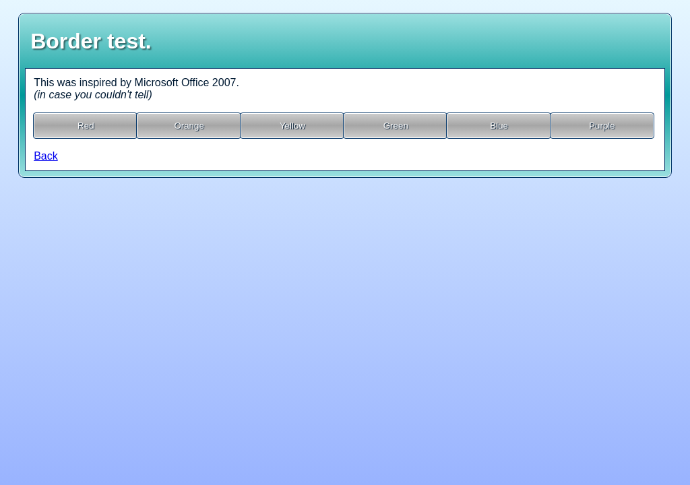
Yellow (292, 126)
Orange (188, 126)
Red (85, 126)
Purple (602, 126)
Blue (499, 126)
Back (46, 156)
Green (395, 126)
